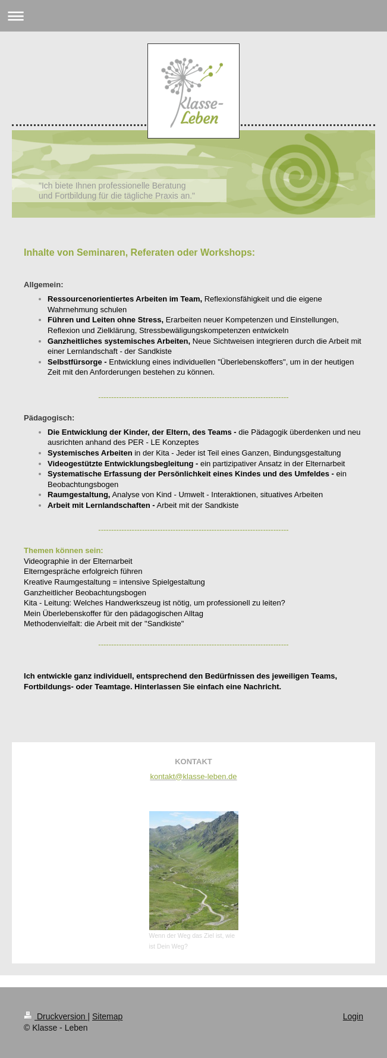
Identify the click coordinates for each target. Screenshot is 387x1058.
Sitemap (107, 1016)
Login (353, 1016)
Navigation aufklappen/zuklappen (193, 16)
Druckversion (55, 1016)
